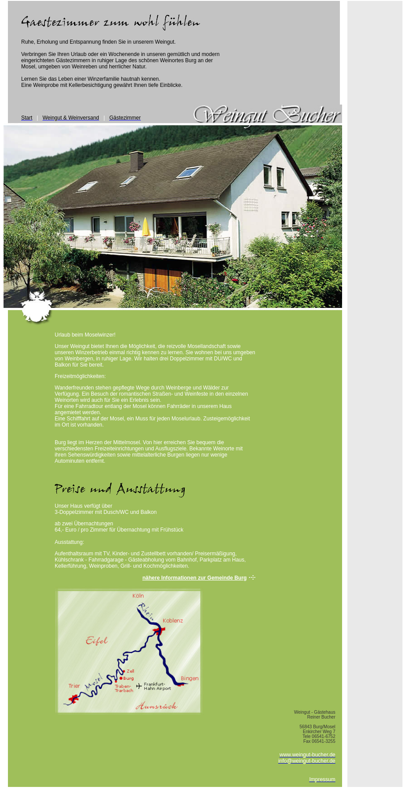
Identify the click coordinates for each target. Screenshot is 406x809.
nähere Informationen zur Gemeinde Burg (194, 578)
